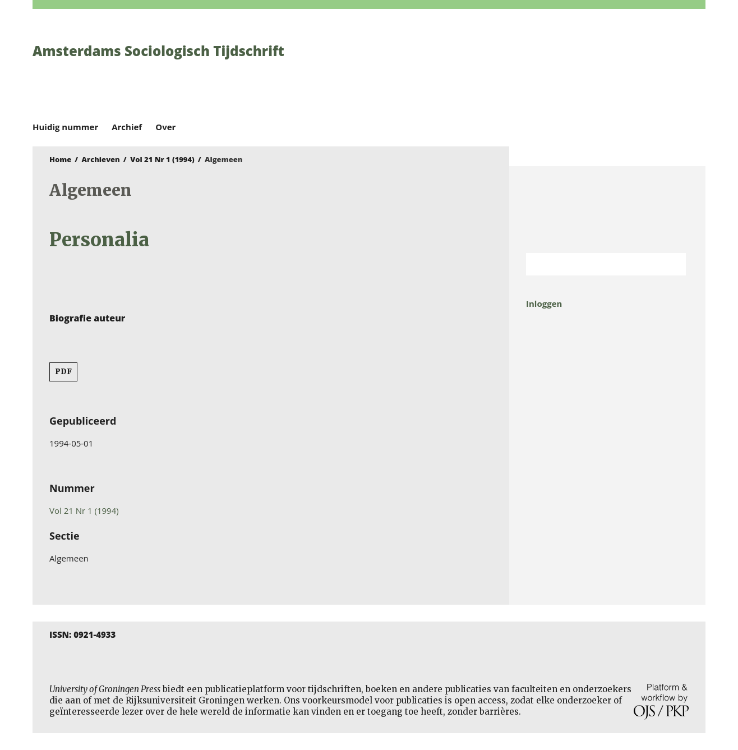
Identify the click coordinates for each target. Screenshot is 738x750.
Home (60, 159)
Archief (127, 126)
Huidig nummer (65, 126)
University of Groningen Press (531, 68)
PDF (63, 371)
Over (165, 126)
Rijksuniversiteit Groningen (607, 209)
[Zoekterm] (592, 264)
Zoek (672, 264)
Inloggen (544, 303)
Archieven (101, 159)
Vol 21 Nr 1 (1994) (162, 159)
